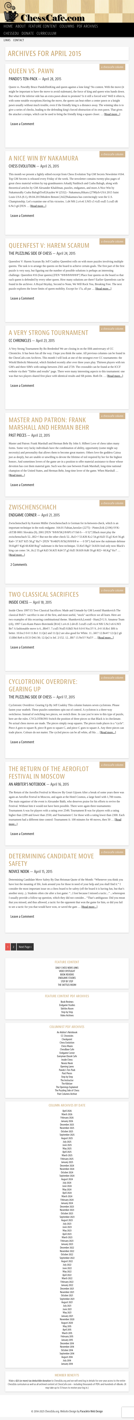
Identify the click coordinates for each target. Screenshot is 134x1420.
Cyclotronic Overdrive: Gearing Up (43, 688)
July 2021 (67, 1308)
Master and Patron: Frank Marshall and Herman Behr (49, 427)
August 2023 (67, 1223)
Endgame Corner (67, 1056)
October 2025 (67, 1134)
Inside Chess (67, 1062)
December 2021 (67, 1291)
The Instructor (67, 1083)
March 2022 (67, 1281)
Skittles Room (67, 1011)
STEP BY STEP (67, 984)
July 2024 (67, 1185)
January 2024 (67, 1206)
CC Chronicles (67, 1039)
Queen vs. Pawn (31, 74)
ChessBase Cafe (67, 1052)
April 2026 (67, 1114)
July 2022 (67, 1267)
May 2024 (67, 1192)
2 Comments (18, 567)
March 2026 (67, 1117)
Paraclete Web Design (91, 1414)
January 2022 (67, 1288)
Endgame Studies (67, 1008)
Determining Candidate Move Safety (51, 863)
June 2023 (67, 1230)
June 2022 (67, 1271)
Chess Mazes (67, 1049)
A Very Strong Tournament (48, 335)
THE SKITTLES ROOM (67, 988)
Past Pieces (67, 1076)
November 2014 (67, 1349)
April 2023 (67, 1237)
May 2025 (67, 1151)
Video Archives (67, 1018)
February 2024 (67, 1203)
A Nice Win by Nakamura (43, 161)
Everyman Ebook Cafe (67, 1059)
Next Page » (25, 950)
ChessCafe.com (68, 13)
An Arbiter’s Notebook (67, 1035)
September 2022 (67, 1261)
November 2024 (67, 1172)
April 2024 (67, 1196)
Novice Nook (67, 1066)
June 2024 (67, 1189)
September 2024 (67, 1178)
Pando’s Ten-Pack (67, 1073)
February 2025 (67, 1162)
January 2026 (67, 1124)
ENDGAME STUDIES (67, 981)
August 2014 (67, 1360)
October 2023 (67, 1216)
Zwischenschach (33, 510)
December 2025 (67, 1127)
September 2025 (67, 1137)
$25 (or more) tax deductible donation (33, 1383)
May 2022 (67, 1274)
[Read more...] (112, 117)
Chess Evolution (67, 1045)
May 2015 (67, 1329)
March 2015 (67, 1336)
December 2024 (67, 1168)
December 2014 (67, 1346)
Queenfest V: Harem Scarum (49, 248)
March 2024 (67, 1199)
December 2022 (67, 1250)
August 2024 (67, 1182)
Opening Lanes (67, 1069)
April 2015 (67, 1332)
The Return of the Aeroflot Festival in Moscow (49, 776)
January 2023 (67, 1247)
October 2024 (67, 1175)
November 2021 (67, 1295)
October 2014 (67, 1353)
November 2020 (67, 1322)
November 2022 (67, 1254)
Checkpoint (67, 1042)
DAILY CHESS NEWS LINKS (67, 970)
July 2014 (67, 1363)
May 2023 (67, 1233)
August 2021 (67, 1305)
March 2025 (67, 1158)
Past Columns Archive (67, 1097)
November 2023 (67, 1213)
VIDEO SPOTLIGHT (67, 974)
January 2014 (67, 1367)
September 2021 (67, 1302)
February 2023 (67, 1244)
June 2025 (67, 1148)
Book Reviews (67, 1005)
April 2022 (67, 1278)
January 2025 (67, 1165)
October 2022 (67, 1257)
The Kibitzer (67, 1086)
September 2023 (67, 1220)
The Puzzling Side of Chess (67, 1093)
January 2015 (67, 1343)
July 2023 (67, 1226)
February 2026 (67, 1120)
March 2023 (67, 1240)
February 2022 (67, 1285)
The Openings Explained (67, 1090)
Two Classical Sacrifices (44, 597)
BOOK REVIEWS (67, 977)
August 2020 (67, 1326)
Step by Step (67, 1015)
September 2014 (67, 1356)
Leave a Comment (22, 126)
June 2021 (67, 1312)
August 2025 (67, 1141)
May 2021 (67, 1315)
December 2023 (67, 1209)
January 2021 (67, 1319)
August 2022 (67, 1264)
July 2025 (67, 1144)
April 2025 (67, 1155)
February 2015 (67, 1339)
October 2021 (67, 1298)
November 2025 (67, 1131)
